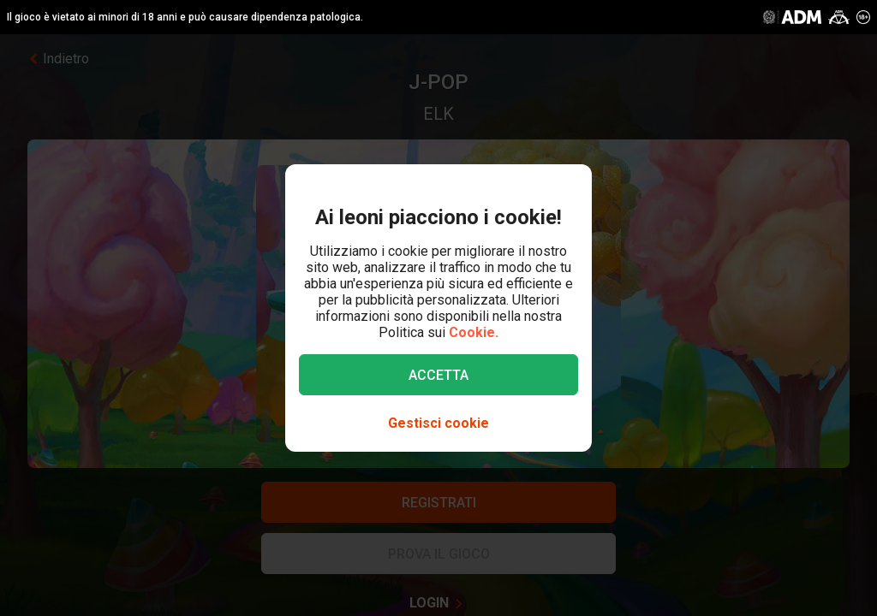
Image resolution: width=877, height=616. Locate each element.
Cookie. (473, 332)
